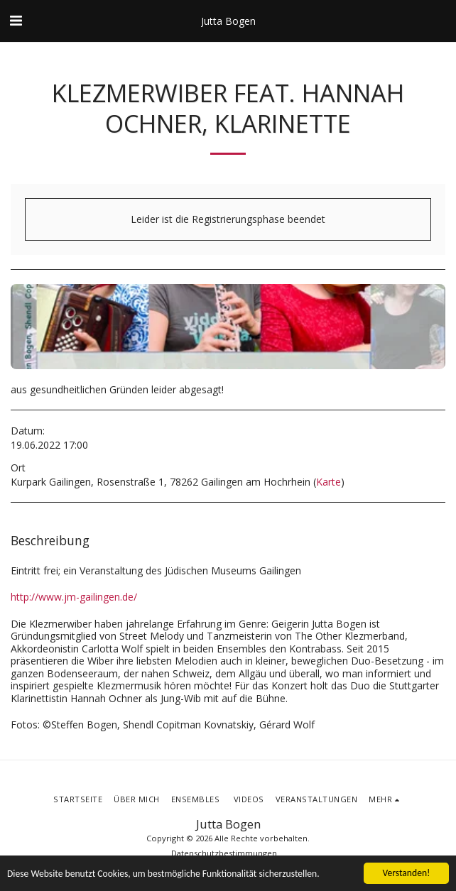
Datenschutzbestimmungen (224, 853)
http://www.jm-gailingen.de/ (74, 596)
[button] (16, 20)
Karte (328, 481)
